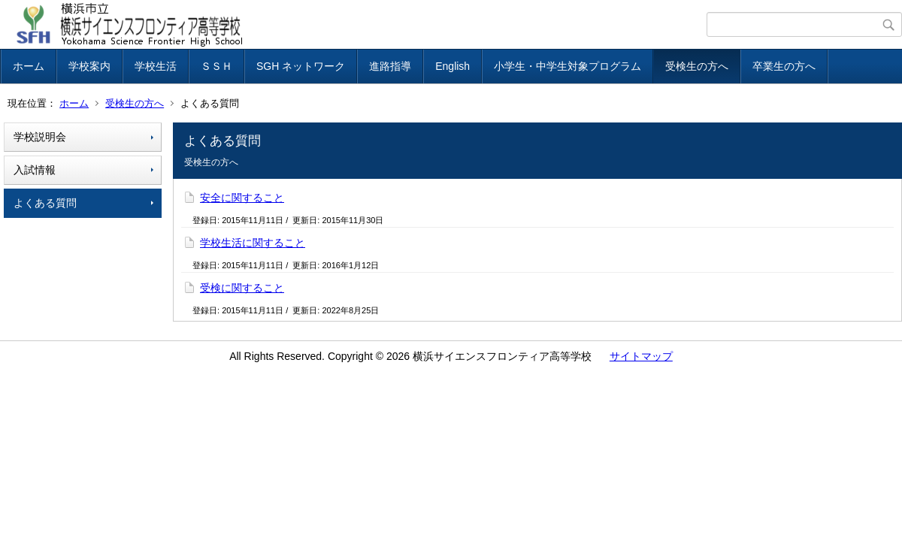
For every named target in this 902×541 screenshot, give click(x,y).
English (452, 66)
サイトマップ (641, 356)
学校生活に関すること (252, 243)
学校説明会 (40, 137)
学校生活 (156, 66)
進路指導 (390, 66)
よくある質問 (45, 203)
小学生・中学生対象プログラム (567, 66)
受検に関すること (242, 288)
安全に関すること (242, 198)
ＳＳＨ (216, 66)
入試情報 (35, 170)
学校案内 (89, 66)
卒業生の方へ (784, 66)
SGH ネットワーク (300, 66)
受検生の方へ (696, 66)
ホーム (28, 66)
